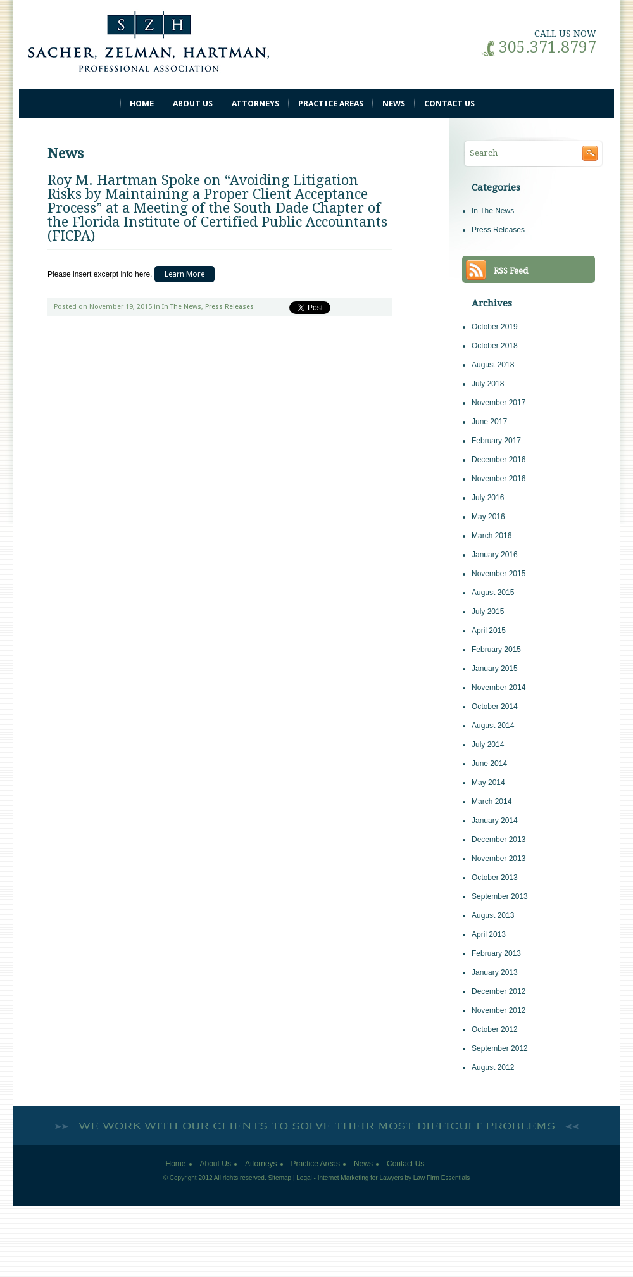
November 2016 (498, 478)
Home (142, 103)
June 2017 (489, 421)
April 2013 (489, 934)
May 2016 (488, 516)
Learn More (184, 274)
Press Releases (229, 307)
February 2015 (496, 649)
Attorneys (255, 103)
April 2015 (489, 630)
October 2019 (495, 326)
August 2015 (493, 592)
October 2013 (495, 877)
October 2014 (495, 706)
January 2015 (495, 668)
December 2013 (498, 839)
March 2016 (491, 535)
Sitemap (279, 1177)
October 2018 (495, 345)
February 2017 (496, 440)
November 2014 (498, 687)
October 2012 (495, 1029)
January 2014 (495, 820)
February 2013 (496, 953)
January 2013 (495, 972)
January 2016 (495, 554)
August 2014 (493, 725)
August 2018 (493, 364)
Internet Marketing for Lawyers (360, 1177)
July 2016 (488, 497)
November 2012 (498, 1010)
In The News (181, 307)
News (393, 103)
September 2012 (500, 1048)
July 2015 (488, 611)
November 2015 (498, 573)
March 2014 (491, 801)
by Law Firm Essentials (437, 1177)
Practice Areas (330, 103)
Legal (303, 1177)
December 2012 (498, 991)
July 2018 (488, 383)
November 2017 (498, 402)
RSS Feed (511, 270)
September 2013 (500, 896)
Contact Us (449, 103)
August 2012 (493, 1067)
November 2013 (498, 858)
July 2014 (488, 744)
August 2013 (493, 915)
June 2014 (489, 763)
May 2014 (488, 782)
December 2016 (498, 459)
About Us (193, 103)
